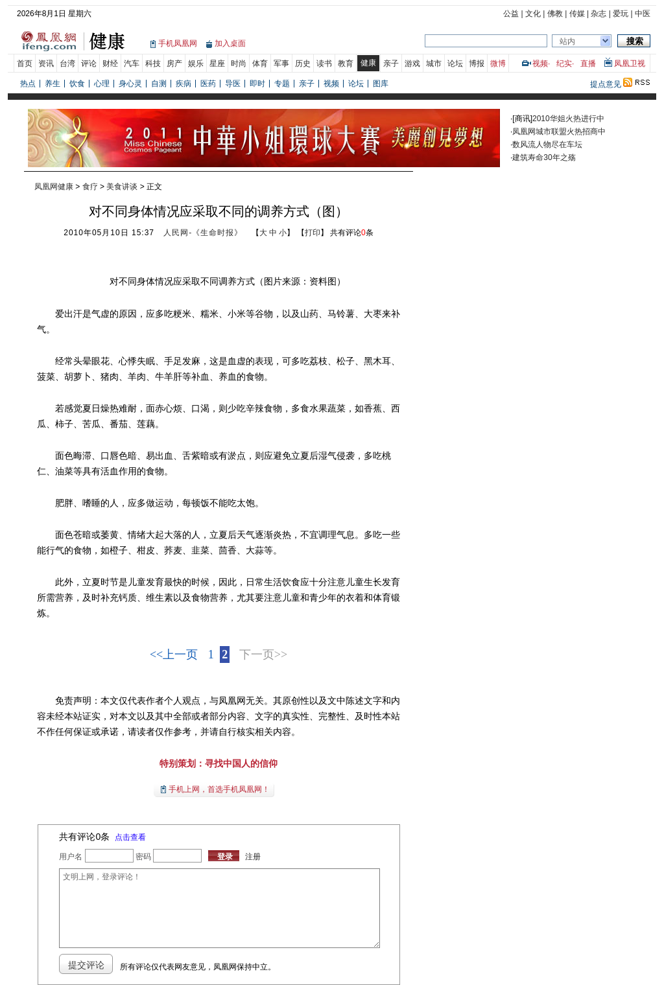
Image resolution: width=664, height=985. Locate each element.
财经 (110, 63)
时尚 (238, 63)
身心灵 (130, 83)
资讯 (46, 63)
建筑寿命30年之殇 (543, 157)
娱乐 (196, 63)
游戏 (412, 63)
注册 (253, 856)
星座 (217, 63)
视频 (540, 63)
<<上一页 (174, 654)
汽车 (131, 63)
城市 (434, 63)
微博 (498, 63)
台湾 (67, 63)
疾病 (183, 83)
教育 (345, 63)
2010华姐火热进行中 (568, 118)
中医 (642, 13)
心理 (102, 83)
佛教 (555, 13)
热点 (28, 83)
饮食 (77, 83)
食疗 (90, 186)
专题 (282, 83)
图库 (380, 83)
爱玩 (620, 13)
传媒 (577, 13)
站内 (567, 41)
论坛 (455, 63)
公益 (511, 13)
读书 (324, 63)
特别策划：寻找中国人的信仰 (219, 763)
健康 (368, 62)
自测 (159, 83)
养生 (52, 83)
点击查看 (130, 837)
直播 (588, 63)
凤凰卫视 (629, 63)
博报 (476, 63)
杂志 (598, 13)
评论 (89, 63)
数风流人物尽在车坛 (547, 144)
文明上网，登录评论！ (219, 908)
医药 (208, 83)
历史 (303, 63)
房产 (174, 63)
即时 (257, 83)
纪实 (564, 63)
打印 (312, 232)
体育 (260, 63)
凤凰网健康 (53, 186)
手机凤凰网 (177, 43)
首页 (24, 63)
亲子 (391, 63)
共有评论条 (352, 232)
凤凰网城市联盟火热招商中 (559, 131)
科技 (153, 63)
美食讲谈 (121, 186)
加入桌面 (230, 43)
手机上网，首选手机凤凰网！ (219, 789)
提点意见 (605, 84)
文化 (533, 13)
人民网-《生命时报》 (203, 232)
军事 (281, 63)
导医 (233, 83)
